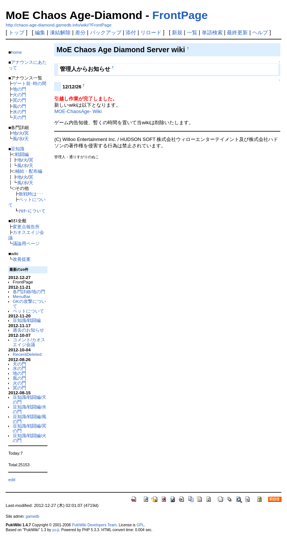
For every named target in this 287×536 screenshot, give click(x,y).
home (16, 52)
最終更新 (237, 32)
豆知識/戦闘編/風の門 (29, 419)
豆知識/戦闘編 (27, 320)
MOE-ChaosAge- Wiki (78, 111)
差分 (80, 32)
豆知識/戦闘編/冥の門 (29, 428)
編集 (40, 32)
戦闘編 (22, 154)
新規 (177, 32)
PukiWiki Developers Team (94, 525)
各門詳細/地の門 (29, 291)
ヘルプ (260, 32)
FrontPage (180, 15)
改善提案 (22, 259)
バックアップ (105, 32)
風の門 (19, 106)
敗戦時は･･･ (31, 193)
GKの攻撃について (29, 303)
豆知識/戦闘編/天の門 (29, 399)
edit (11, 479)
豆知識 (17, 148)
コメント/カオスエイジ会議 (29, 342)
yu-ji (55, 530)
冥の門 (19, 100)
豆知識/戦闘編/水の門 (29, 409)
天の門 (19, 117)
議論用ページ (26, 243)
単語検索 (212, 32)
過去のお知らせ (28, 329)
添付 (131, 32)
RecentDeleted (27, 354)
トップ (16, 32)
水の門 (19, 111)
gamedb (32, 516)
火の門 (19, 94)
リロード (151, 32)
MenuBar (21, 296)
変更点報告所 (26, 226)
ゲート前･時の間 (29, 83)
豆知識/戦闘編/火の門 (29, 438)
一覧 (192, 32)
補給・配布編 (28, 171)
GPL (140, 525)
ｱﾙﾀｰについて (32, 211)
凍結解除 (60, 32)
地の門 (19, 89)
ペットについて (28, 310)
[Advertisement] (141, 181)
